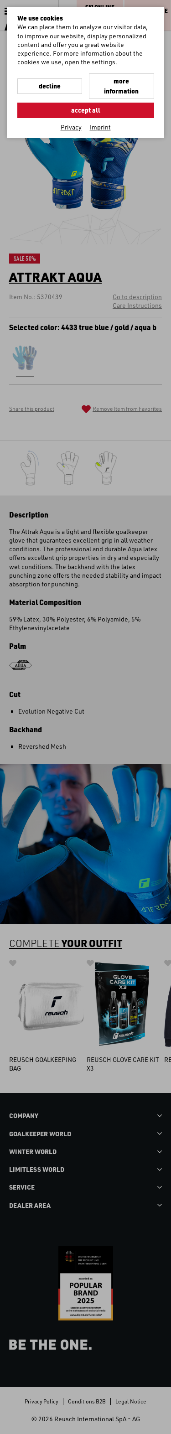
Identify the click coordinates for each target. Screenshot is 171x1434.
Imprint (100, 127)
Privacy (71, 127)
